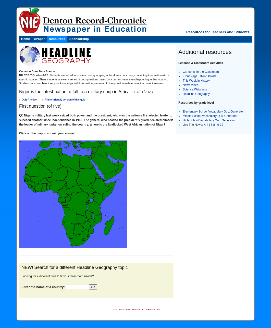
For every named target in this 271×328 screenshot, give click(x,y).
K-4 (206, 124)
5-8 (213, 124)
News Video (190, 85)
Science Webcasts (195, 89)
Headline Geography (196, 94)
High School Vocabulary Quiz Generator (209, 120)
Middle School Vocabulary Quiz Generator (210, 116)
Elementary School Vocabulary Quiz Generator (213, 111)
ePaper (39, 39)
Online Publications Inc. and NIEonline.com (139, 309)
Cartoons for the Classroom (201, 72)
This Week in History (196, 80)
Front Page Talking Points (199, 76)
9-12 (220, 124)
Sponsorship (79, 39)
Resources (57, 39)
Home (25, 39)
